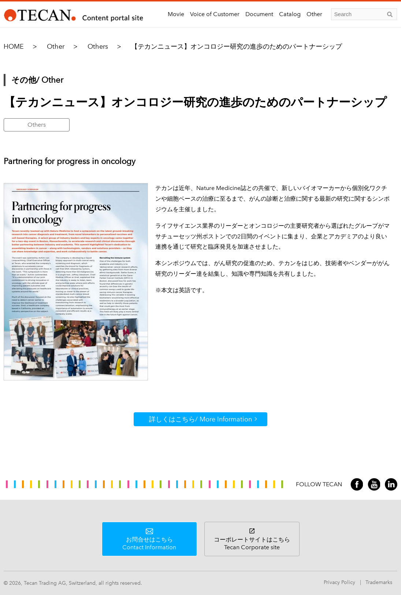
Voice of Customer (215, 14)
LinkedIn (391, 484)
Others (98, 46)
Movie (176, 14)
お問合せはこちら (149, 543)
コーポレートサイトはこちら (252, 543)
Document (259, 14)
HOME (14, 46)
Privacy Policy (339, 582)
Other (314, 14)
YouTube (374, 484)
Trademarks (378, 582)
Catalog (290, 14)
